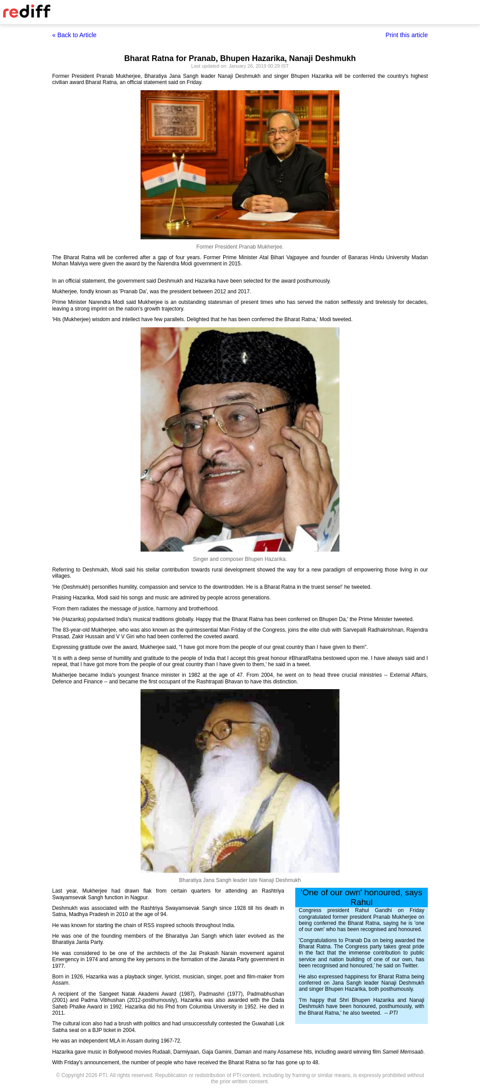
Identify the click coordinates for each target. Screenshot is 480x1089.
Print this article (406, 34)
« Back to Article (74, 34)
